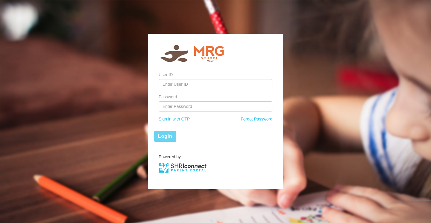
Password (168, 96)
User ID (166, 74)
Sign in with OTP (174, 119)
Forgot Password (256, 119)
